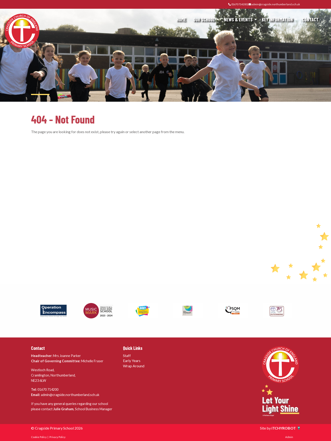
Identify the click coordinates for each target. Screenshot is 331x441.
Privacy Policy (57, 436)
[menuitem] (181, 20)
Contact (310, 19)
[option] (53, 311)
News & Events (238, 19)
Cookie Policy (39, 436)
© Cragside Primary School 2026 (57, 428)
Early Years (131, 360)
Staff (127, 355)
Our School (204, 19)
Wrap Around (133, 366)
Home (181, 19)
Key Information (277, 19)
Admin (289, 436)
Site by (265, 428)
